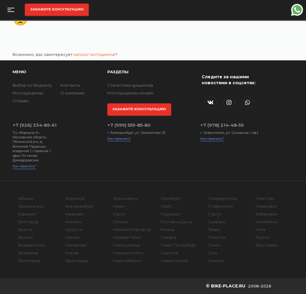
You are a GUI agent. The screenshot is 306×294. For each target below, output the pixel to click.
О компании (72, 93)
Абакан (25, 198)
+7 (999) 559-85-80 (129, 125)
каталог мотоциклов (94, 54)
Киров (71, 252)
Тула (212, 252)
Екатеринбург (79, 206)
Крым (118, 206)
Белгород (28, 221)
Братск (25, 229)
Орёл (166, 206)
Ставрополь (220, 206)
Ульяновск (266, 206)
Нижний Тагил (127, 237)
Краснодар (76, 260)
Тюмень (216, 260)
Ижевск (73, 221)
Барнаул (26, 214)
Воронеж (75, 198)
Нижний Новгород (132, 229)
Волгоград (29, 260)
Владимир (28, 252)
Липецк (120, 221)
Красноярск (125, 198)
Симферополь (222, 198)
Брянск (25, 237)
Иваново (74, 214)
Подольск (170, 214)
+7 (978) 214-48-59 (222, 125)
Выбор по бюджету (32, 85)
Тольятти (217, 237)
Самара (168, 237)
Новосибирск (127, 260)
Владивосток (31, 245)
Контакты (70, 85)
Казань (72, 237)
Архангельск (31, 206)
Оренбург (170, 198)
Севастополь (174, 260)
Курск (119, 214)
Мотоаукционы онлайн (130, 93)
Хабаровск (266, 214)
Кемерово (76, 245)
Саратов (169, 252)
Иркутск (73, 229)
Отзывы (21, 100)
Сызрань (217, 221)
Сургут (215, 214)
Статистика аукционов (130, 85)
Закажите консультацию (57, 9)
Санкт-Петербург (178, 245)
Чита (260, 229)
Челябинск (266, 221)
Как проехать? (24, 166)
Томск (214, 245)
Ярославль (266, 245)
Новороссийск (128, 252)
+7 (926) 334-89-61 (34, 125)
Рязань (167, 229)
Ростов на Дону (176, 221)
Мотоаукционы (28, 93)
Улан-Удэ (264, 198)
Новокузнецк (126, 245)
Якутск (262, 237)
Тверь (214, 229)
